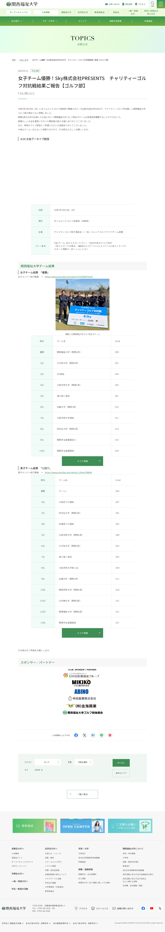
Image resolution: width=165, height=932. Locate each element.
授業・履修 (49, 857)
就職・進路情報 (85, 869)
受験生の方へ (18, 848)
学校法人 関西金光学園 (11, 923)
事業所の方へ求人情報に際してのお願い (94, 882)
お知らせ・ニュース (53, 853)
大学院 (125, 857)
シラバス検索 (50, 866)
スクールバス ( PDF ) (53, 862)
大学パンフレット (19, 866)
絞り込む (121, 763)
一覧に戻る (82, 794)
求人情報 (82, 878)
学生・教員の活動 (20, 888)
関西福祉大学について (133, 848)
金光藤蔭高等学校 (60, 923)
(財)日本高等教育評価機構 (89, 857)
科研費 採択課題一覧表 (133, 885)
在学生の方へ (51, 848)
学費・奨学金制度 (52, 870)
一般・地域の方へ (20, 881)
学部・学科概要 (129, 853)
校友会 (116, 12)
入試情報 (46, 12)
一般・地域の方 (133, 12)
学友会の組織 (50, 882)
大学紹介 (82, 853)
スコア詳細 (82, 461)
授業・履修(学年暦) (130, 862)
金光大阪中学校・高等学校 (37, 923)
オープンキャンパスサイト (22, 862)
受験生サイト (17, 857)
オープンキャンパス (19, 12)
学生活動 (35, 70)
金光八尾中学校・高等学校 (84, 923)
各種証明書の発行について (56, 874)
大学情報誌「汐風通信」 (55, 887)
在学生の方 (83, 12)
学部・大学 (83, 848)
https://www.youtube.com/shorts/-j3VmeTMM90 (68, 472)
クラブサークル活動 (53, 878)
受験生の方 (66, 12)
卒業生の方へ (18, 873)
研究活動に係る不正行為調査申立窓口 (138, 874)
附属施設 (82, 862)
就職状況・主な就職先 (87, 874)
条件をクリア (121, 773)
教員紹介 (126, 866)
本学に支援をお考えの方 (151, 12)
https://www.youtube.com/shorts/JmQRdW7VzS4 (69, 276)
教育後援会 (99, 12)
